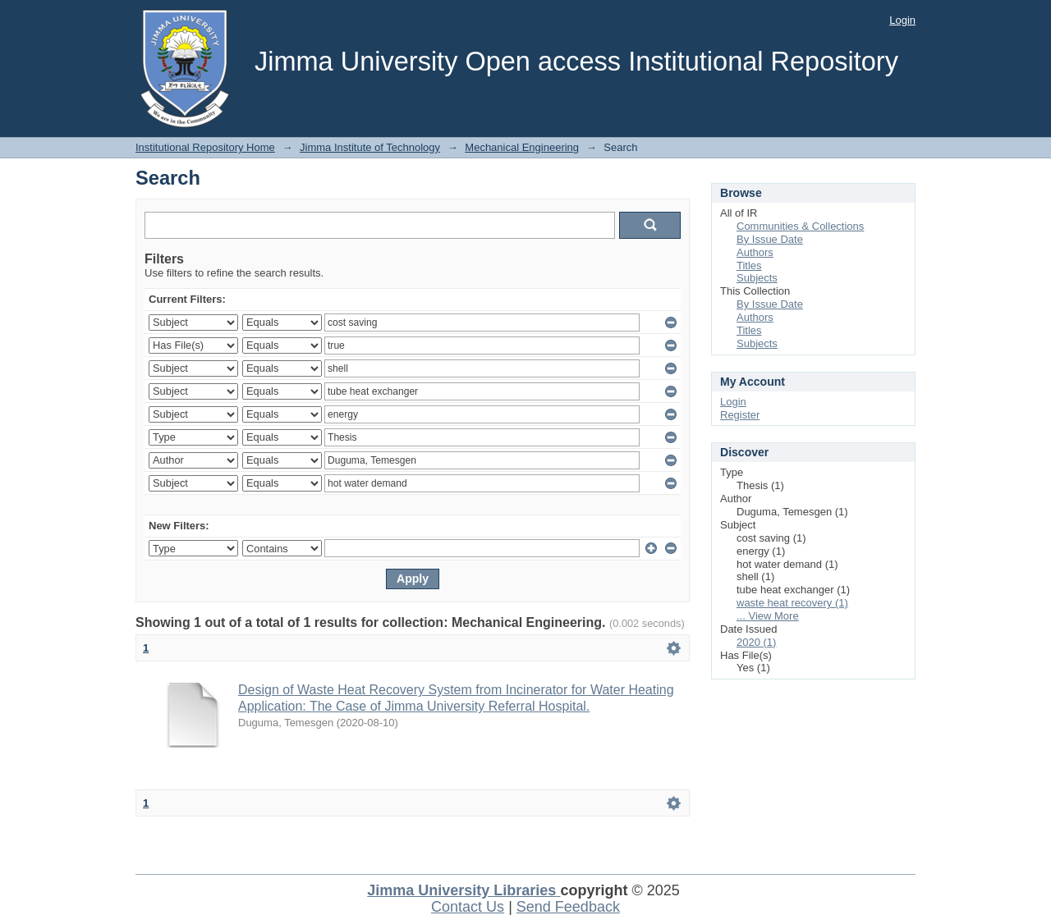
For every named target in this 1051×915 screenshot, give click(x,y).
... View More (768, 616)
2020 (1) (756, 642)
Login (902, 20)
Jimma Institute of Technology (370, 147)
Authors (755, 252)
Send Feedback (568, 907)
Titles (749, 265)
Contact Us (467, 907)
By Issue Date (770, 239)
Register (740, 415)
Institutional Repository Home (205, 147)
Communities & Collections (800, 226)
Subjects (757, 278)
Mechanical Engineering (522, 147)
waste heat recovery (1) (792, 603)
